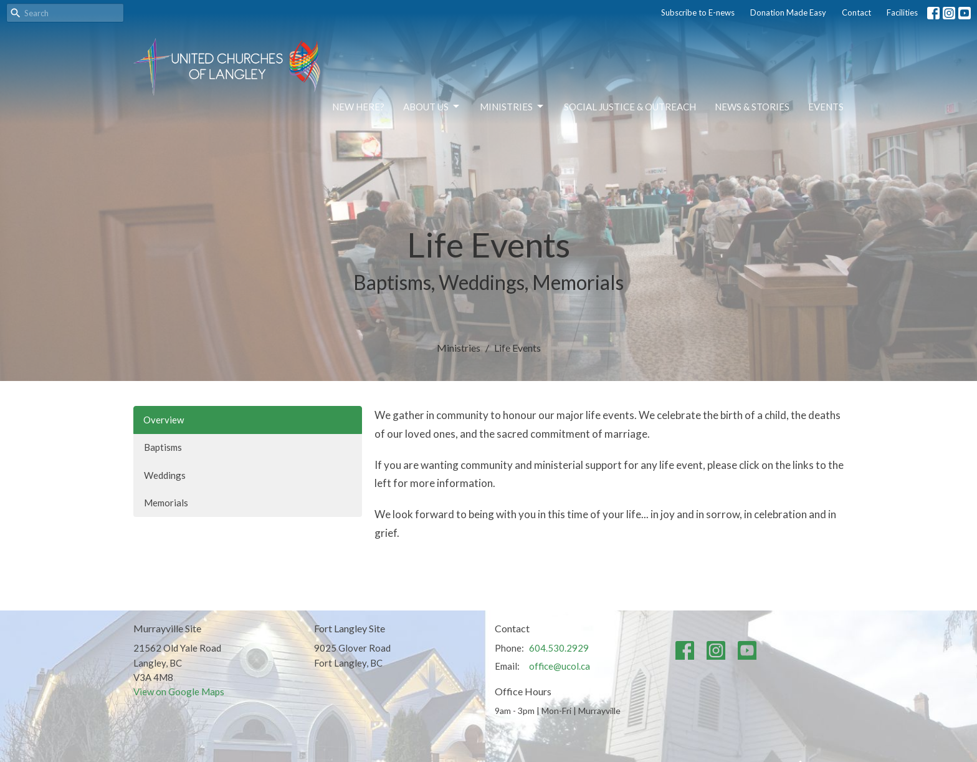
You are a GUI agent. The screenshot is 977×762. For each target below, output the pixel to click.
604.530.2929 (559, 647)
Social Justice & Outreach (630, 106)
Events (826, 106)
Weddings (165, 475)
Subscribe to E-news (698, 12)
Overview (163, 419)
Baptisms (163, 447)
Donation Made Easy (788, 12)
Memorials (166, 502)
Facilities (902, 12)
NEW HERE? (358, 106)
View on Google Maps (178, 691)
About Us (432, 106)
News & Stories (752, 106)
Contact (856, 12)
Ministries (512, 106)
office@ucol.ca (559, 666)
